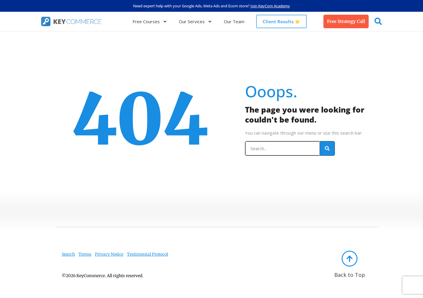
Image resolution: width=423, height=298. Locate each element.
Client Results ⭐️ (281, 21)
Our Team (234, 21)
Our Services (195, 21)
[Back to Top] (349, 259)
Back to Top (349, 274)
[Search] (327, 148)
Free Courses (149, 21)
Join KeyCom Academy (270, 6)
